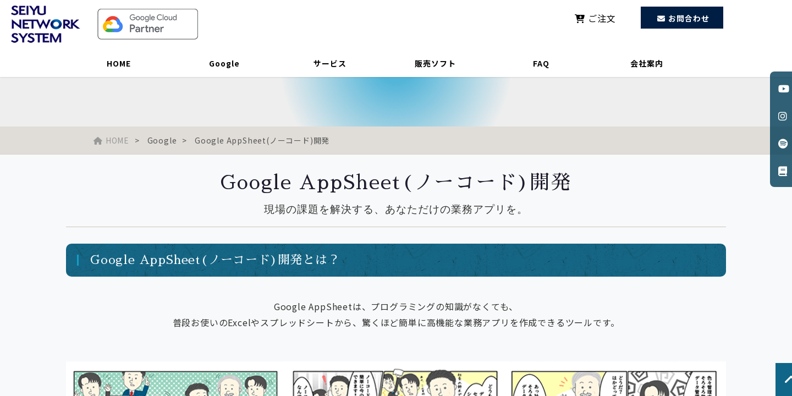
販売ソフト (435, 63)
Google (224, 63)
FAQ (541, 63)
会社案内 (646, 63)
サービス (330, 63)
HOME (119, 63)
